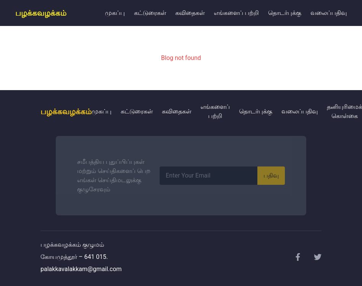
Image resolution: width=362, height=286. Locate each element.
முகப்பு (115, 12)
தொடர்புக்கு (284, 12)
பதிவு (271, 175)
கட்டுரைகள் (150, 12)
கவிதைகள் (190, 12)
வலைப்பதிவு (328, 12)
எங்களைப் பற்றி (236, 12)
